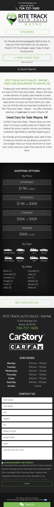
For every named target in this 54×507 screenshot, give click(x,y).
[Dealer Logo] (27, 19)
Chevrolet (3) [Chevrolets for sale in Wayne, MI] (9, 274)
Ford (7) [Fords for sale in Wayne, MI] (7, 284)
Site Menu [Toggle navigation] (27, 32)
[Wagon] (44, 259)
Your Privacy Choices (40, 499)
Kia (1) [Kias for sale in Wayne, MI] (31, 277)
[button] (27, 69)
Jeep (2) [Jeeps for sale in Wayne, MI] (32, 274)
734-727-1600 (29, 8)
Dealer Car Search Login (13, 499)
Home (17, 498)
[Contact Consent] (2, 463)
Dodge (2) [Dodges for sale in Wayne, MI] (8, 281)
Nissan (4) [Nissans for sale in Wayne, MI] (33, 284)
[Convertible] (9, 251)
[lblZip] (27, 425)
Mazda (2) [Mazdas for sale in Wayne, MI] (33, 281)
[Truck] (44, 251)
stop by (38, 147)
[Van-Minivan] (34, 259)
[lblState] (27, 418)
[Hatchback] (9, 259)
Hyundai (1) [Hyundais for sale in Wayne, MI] (33, 271)
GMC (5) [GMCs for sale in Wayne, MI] (7, 287)
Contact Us (27, 498)
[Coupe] (20, 251)
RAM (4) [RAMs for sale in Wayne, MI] (32, 287)
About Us (22, 498)
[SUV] (34, 251)
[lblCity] (27, 412)
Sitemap (30, 499)
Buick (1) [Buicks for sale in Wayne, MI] (7, 271)
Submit (27, 484)
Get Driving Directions (27, 303)
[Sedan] (20, 259)
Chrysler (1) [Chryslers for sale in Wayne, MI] (9, 277)
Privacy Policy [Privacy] (34, 498)
